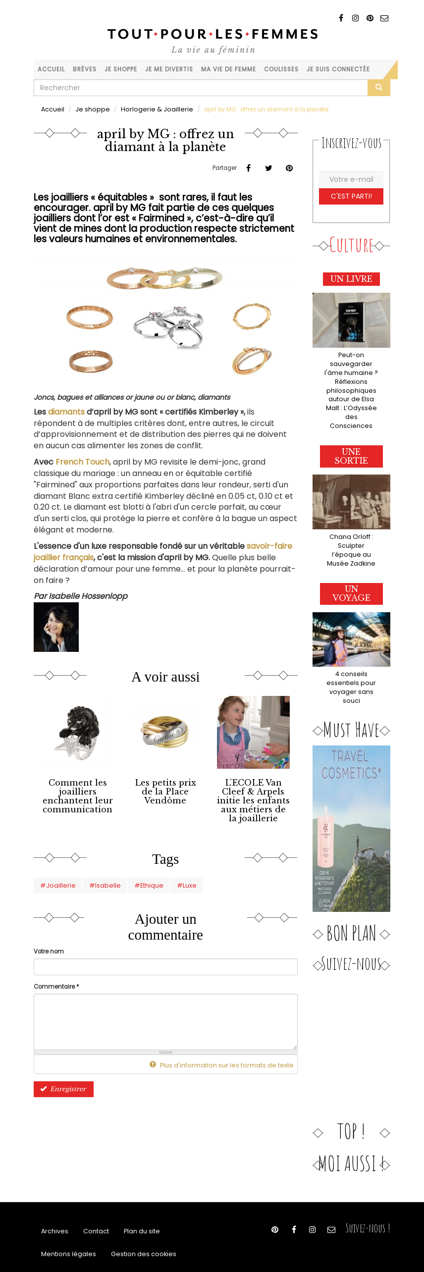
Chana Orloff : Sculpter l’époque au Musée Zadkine (351, 530)
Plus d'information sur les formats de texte (227, 1060)
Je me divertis (169, 69)
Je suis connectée (338, 69)
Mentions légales (66, 1229)
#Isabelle (96, 881)
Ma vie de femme (228, 69)
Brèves (85, 69)
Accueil (51, 69)
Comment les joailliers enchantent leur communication (77, 794)
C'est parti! (351, 195)
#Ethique (136, 881)
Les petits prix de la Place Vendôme (165, 786)
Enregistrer (61, 1083)
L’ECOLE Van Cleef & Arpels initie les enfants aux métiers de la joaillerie (253, 798)
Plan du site (136, 1204)
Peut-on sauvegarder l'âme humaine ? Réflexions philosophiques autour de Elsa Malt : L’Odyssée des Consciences (351, 383)
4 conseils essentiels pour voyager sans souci (351, 660)
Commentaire (56, 982)
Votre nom (49, 947)
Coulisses (281, 69)
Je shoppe (121, 69)
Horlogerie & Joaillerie (144, 109)
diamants (66, 411)
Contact (93, 1204)
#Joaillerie (55, 881)
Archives (53, 1204)
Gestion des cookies (134, 1229)
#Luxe (172, 881)
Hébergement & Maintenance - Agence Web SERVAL (319, 1250)
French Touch (82, 461)
